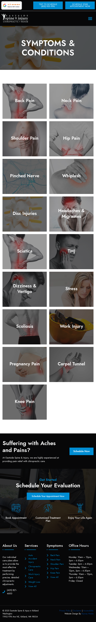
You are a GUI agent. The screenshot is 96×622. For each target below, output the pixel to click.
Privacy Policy (65, 610)
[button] (90, 18)
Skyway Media (88, 613)
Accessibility (88, 610)
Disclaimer (77, 610)
